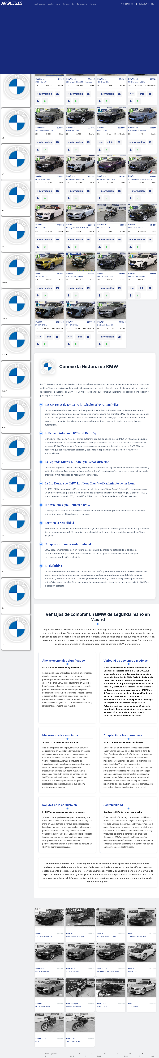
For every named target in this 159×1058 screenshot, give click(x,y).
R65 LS (72, 1056)
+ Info (141, 94)
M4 (130, 1054)
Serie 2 (99, 1056)
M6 (45, 1056)
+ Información (44, 94)
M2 (79, 1054)
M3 (105, 1054)
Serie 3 (126, 1056)
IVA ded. (132, 94)
